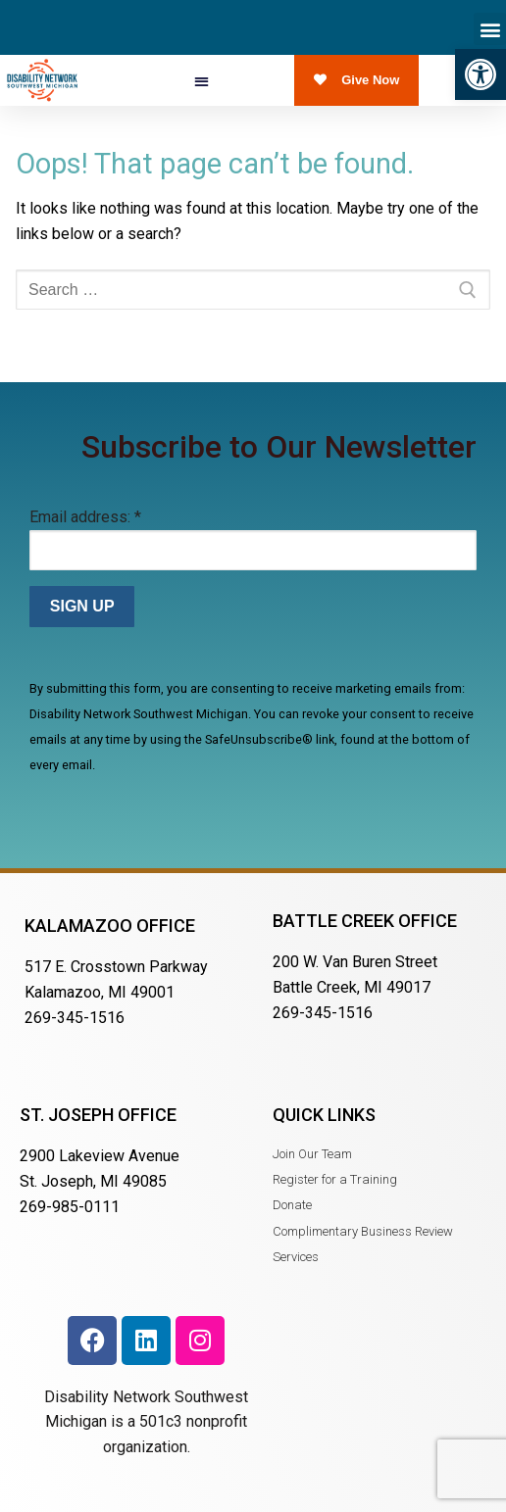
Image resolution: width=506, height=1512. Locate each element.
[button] (480, 74)
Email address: (85, 517)
